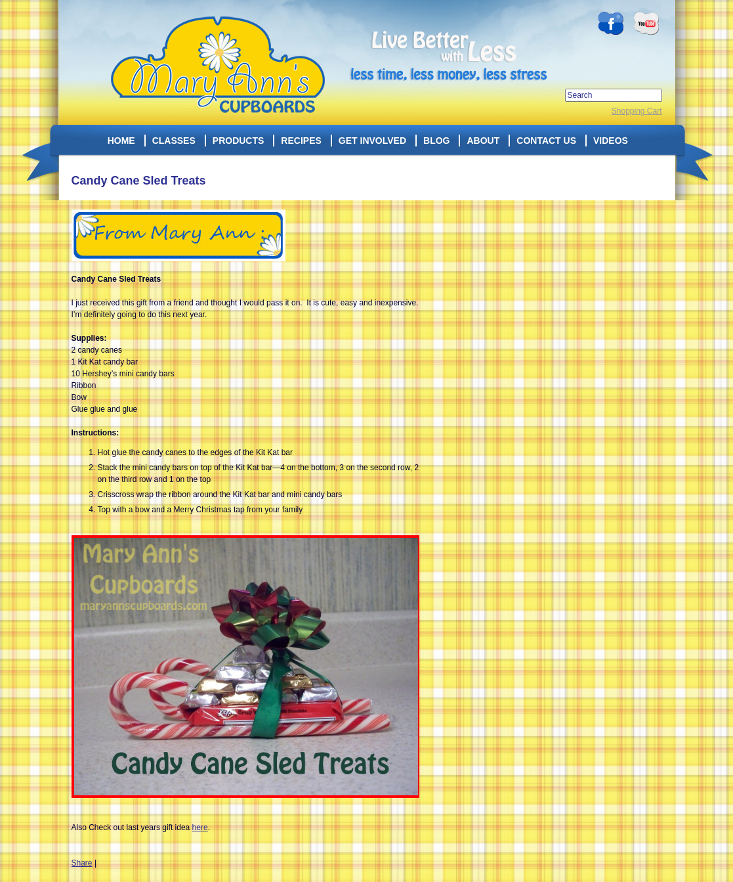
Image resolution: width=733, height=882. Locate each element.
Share (82, 863)
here (200, 827)
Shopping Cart (637, 111)
